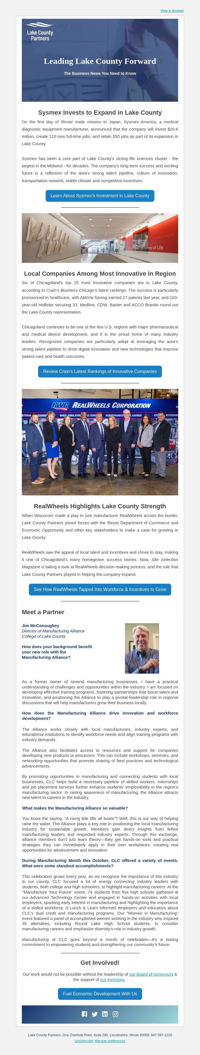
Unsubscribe (84, 1041)
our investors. (112, 979)
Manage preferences (109, 1041)
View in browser (172, 11)
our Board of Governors (151, 974)
